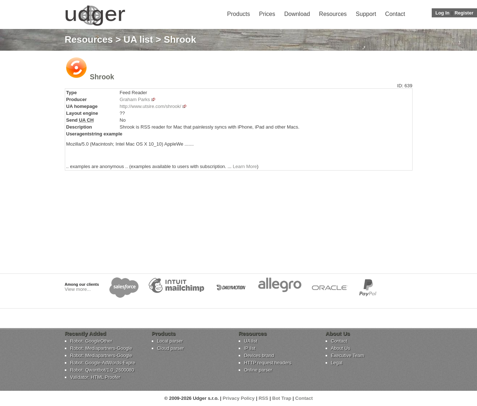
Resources (333, 14)
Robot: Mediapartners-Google (101, 348)
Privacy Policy (239, 398)
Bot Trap (282, 398)
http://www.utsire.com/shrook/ (150, 106)
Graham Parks (135, 99)
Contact (395, 14)
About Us (340, 348)
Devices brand (259, 355)
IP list (250, 348)
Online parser (258, 370)
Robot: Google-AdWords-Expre (102, 362)
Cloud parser (170, 348)
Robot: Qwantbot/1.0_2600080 (102, 370)
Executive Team (347, 355)
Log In (442, 13)
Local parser (170, 341)
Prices (267, 14)
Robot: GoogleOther (91, 341)
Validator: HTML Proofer (95, 377)
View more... (78, 289)
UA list (138, 39)
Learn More (245, 166)
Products (238, 14)
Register (464, 13)
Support (366, 14)
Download (297, 14)
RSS (263, 398)
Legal (337, 362)
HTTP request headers (268, 362)
